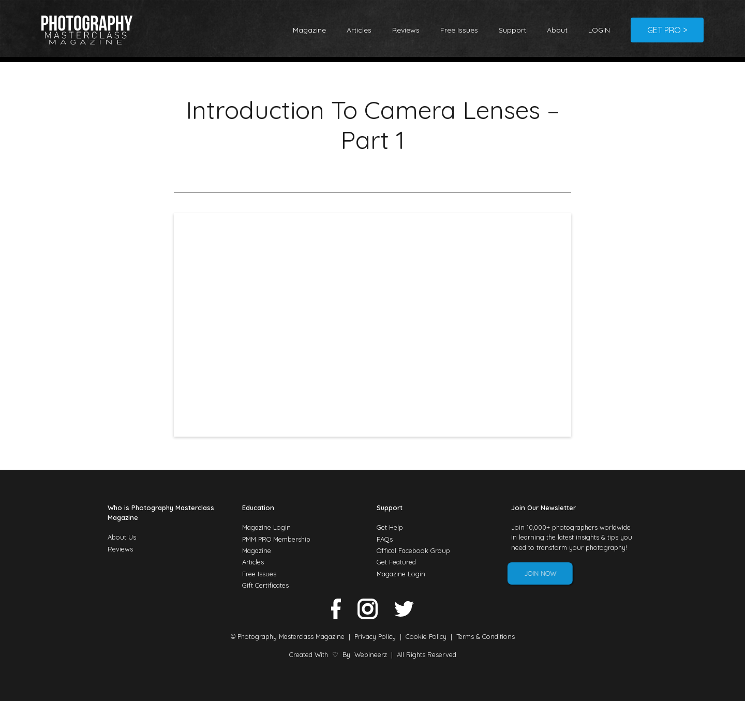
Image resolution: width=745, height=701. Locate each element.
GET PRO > (667, 30)
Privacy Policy (375, 636)
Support (512, 30)
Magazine (309, 30)
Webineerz (370, 654)
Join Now (533, 573)
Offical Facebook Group (413, 550)
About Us (122, 537)
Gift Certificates (265, 585)
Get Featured (396, 562)
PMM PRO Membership (276, 539)
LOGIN (599, 30)
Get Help (390, 527)
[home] (86, 30)
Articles (359, 30)
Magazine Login (266, 527)
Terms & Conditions (485, 636)
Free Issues (459, 30)
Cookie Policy (426, 636)
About (557, 30)
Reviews (406, 30)
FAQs (385, 539)
